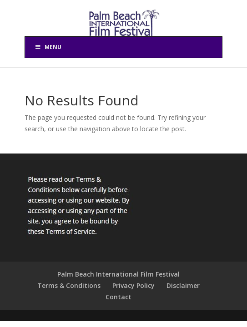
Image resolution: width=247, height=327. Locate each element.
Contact (118, 296)
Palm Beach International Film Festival (118, 274)
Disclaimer (183, 285)
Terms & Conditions (69, 285)
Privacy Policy (133, 285)
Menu (47, 47)
